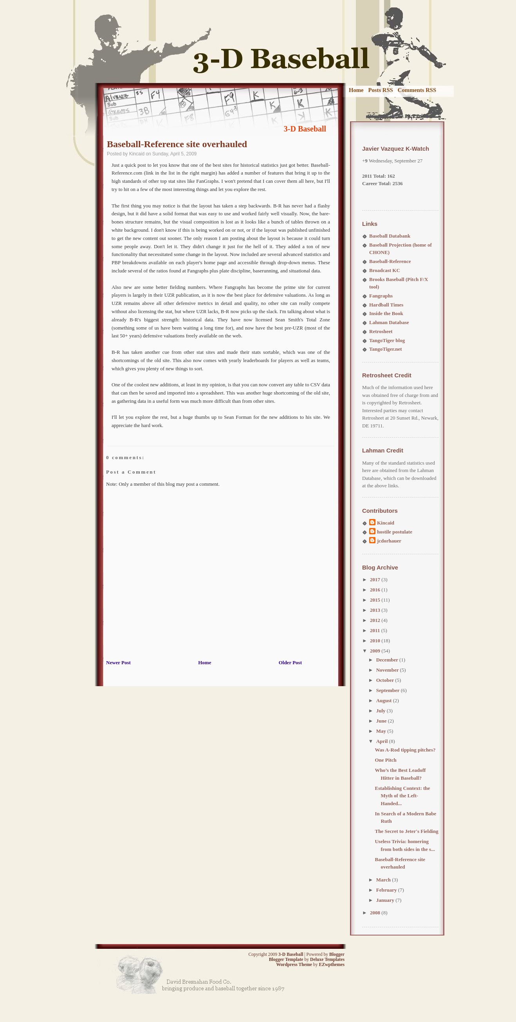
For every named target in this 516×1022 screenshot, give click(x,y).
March (384, 880)
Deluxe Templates (327, 959)
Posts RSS (380, 90)
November (388, 670)
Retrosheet (381, 331)
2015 (375, 600)
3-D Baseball (305, 128)
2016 (375, 590)
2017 (375, 579)
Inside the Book (386, 313)
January (385, 900)
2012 (375, 620)
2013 (375, 610)
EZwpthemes (332, 964)
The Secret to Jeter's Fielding (406, 831)
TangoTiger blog (387, 340)
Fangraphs (381, 296)
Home (356, 90)
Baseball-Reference (390, 261)
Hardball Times (386, 305)
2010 (375, 640)
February (387, 890)
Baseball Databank (389, 236)
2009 (375, 651)
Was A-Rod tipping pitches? (405, 750)
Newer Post (118, 662)
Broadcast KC (384, 270)
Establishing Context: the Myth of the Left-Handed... (402, 795)
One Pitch (385, 760)
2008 (375, 913)
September (388, 690)
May (382, 731)
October (385, 680)
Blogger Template (286, 959)
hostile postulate (394, 532)
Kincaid (385, 523)
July (381, 711)
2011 (375, 630)
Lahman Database (389, 322)
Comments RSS (417, 90)
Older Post (290, 662)
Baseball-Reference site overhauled (177, 144)
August (384, 700)
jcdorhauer (389, 541)
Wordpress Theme (294, 964)
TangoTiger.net (385, 349)
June (382, 721)
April (382, 741)
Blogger (337, 954)
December (387, 660)
